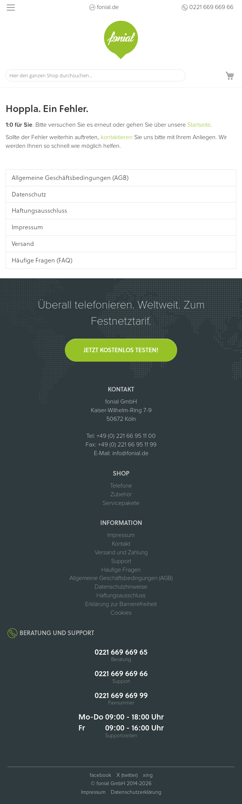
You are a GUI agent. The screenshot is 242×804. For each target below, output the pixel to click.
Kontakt (121, 544)
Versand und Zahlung (121, 552)
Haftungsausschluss (121, 595)
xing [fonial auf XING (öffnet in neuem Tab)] (148, 775)
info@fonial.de (130, 453)
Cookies (121, 613)
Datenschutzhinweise (121, 587)
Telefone (121, 485)
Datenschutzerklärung (136, 792)
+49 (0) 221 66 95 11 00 (126, 436)
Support (121, 561)
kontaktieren (117, 137)
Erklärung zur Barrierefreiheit (121, 604)
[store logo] (121, 40)
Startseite (199, 125)
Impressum (121, 535)
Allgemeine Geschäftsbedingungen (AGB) (121, 578)
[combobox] (95, 75)
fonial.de (108, 7)
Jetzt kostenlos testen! (121, 349)
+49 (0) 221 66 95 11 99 (127, 444)
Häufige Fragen (121, 570)
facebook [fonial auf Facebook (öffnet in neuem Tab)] (100, 775)
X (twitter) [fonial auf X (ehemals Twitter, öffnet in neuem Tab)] (127, 775)
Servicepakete (121, 503)
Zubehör (121, 494)
